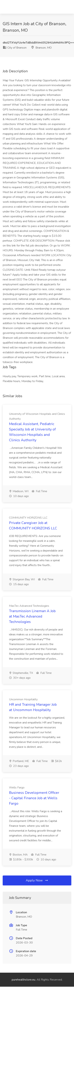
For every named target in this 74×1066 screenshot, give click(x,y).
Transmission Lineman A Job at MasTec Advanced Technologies (32, 616)
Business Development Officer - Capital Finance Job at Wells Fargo (34, 798)
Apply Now (37, 880)
